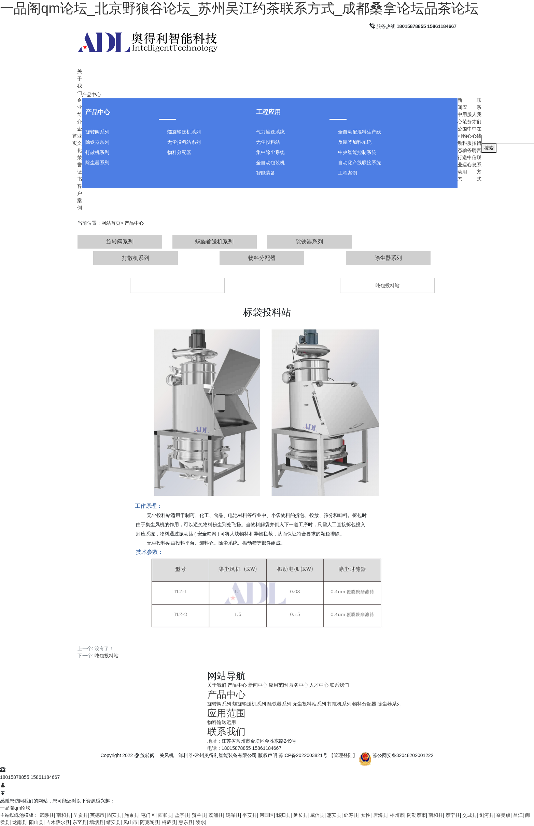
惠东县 (186, 822)
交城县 (469, 815)
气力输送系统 (270, 132)
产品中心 (91, 94)
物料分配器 (179, 152)
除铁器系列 (97, 142)
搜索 (489, 148)
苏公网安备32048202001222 (403, 755)
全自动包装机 (270, 162)
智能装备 (265, 173)
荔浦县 (216, 815)
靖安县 (113, 822)
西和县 (165, 815)
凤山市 (130, 822)
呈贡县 (80, 815)
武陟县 (47, 815)
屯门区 (148, 815)
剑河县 (486, 815)
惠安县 (334, 815)
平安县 (249, 815)
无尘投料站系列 (184, 142)
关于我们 (216, 685)
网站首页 (111, 223)
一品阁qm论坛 (15, 808)
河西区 (266, 815)
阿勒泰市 (416, 815)
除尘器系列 (97, 162)
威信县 (317, 815)
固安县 (114, 815)
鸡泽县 (233, 815)
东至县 (79, 822)
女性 (365, 815)
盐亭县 (182, 815)
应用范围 (278, 685)
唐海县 (380, 815)
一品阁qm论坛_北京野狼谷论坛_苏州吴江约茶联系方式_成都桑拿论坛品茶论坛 (239, 8)
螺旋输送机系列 (184, 132)
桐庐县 (169, 822)
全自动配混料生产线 (359, 132)
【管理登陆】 (343, 755)
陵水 (200, 822)
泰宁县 (453, 815)
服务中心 (298, 685)
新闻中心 (257, 685)
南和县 (63, 815)
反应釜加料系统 (354, 142)
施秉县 (131, 815)
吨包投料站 (387, 285)
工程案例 (347, 173)
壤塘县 (96, 822)
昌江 (518, 815)
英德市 (97, 815)
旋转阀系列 (97, 132)
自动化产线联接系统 (359, 162)
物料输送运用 (221, 722)
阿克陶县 (149, 822)
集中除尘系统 (270, 152)
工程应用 (268, 112)
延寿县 (351, 815)
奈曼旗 (503, 815)
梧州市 (397, 815)
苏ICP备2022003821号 (303, 755)
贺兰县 (199, 815)
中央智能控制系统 (357, 152)
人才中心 (318, 685)
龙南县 (19, 822)
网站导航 (226, 676)
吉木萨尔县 (58, 822)
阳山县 (36, 822)
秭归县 (283, 815)
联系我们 (339, 685)
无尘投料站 (268, 142)
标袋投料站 (177, 285)
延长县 (300, 815)
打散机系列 (97, 152)
